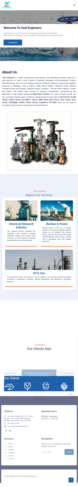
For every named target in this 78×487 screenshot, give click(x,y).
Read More (13, 42)
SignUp (69, 452)
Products (11, 453)
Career (10, 456)
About (10, 447)
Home (10, 444)
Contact (11, 459)
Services (11, 450)
